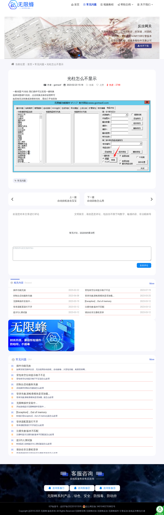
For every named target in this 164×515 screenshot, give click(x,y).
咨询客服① (56, 488)
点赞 (100, 85)
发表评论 (144, 265)
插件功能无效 (19, 290)
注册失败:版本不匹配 (94, 307)
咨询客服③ (107, 488)
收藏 (89, 85)
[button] (79, 55)
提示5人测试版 (20, 312)
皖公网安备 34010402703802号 (100, 506)
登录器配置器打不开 (22, 307)
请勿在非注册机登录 (94, 312)
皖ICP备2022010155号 (71, 506)
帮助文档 (124, 4)
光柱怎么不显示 (55, 64)
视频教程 (106, 4)
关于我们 (144, 4)
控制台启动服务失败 (22, 295)
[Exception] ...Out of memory (98, 301)
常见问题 (89, 4)
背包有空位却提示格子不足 (97, 290)
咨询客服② (82, 488)
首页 (74, 4)
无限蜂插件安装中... (22, 301)
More (151, 283)
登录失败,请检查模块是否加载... (99, 295)
